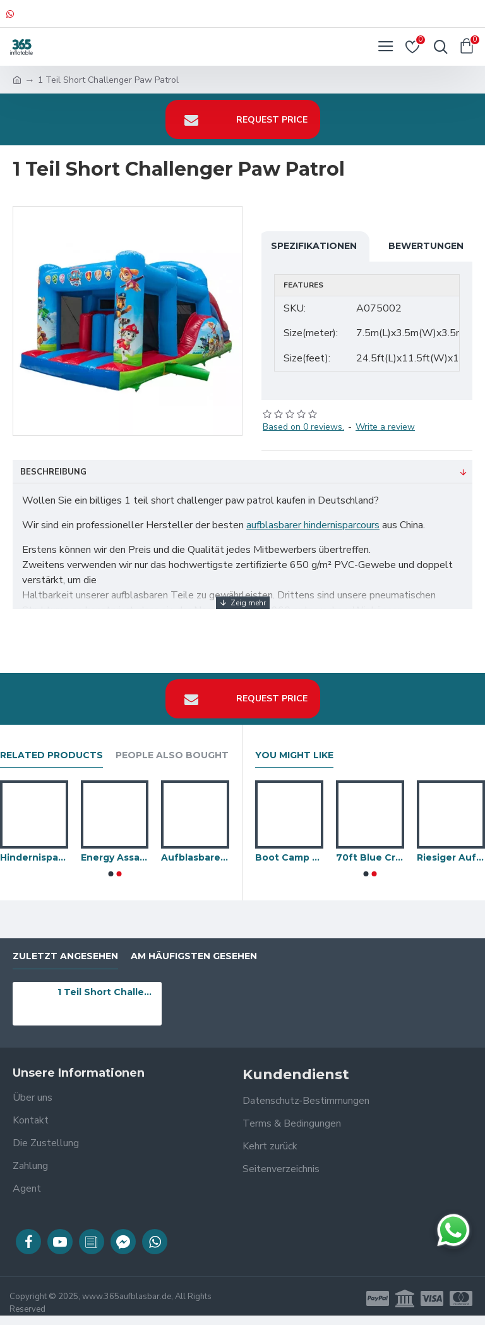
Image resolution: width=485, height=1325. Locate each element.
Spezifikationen (314, 245)
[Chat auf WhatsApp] (453, 1230)
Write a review (385, 427)
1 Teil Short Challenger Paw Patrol (107, 992)
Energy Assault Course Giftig (115, 857)
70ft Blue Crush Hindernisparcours (370, 857)
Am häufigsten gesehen (194, 956)
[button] (110, 873)
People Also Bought (172, 755)
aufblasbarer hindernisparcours (313, 525)
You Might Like (294, 755)
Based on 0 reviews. (303, 427)
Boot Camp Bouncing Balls (289, 857)
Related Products (51, 755)
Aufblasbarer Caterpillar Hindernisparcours (195, 857)
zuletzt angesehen (65, 956)
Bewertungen (426, 245)
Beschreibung (53, 472)
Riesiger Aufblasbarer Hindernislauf (451, 857)
